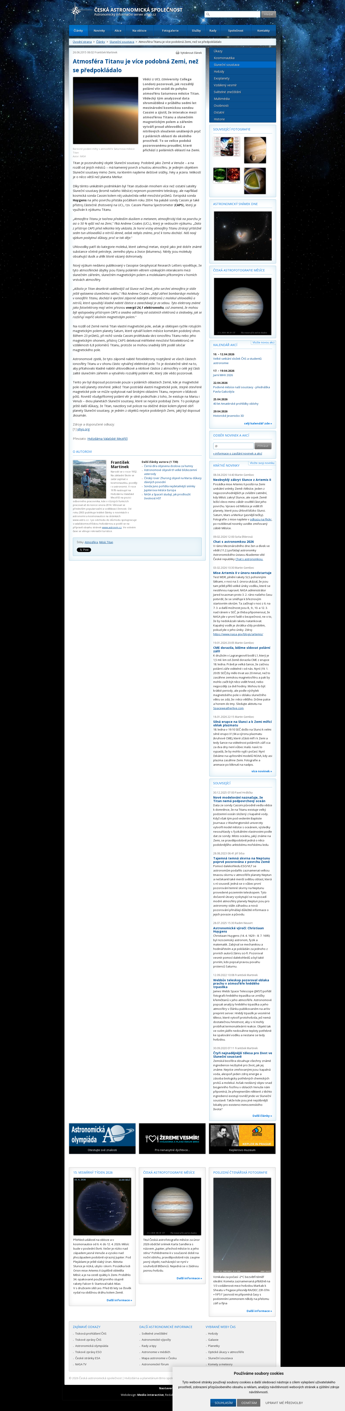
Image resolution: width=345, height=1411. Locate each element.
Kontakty (263, 30)
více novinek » (261, 771)
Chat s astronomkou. (249, 559)
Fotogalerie (170, 30)
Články (78, 30)
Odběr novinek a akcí (231, 435)
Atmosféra (91, 542)
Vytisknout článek (191, 53)
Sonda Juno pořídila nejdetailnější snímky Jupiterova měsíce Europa (169, 488)
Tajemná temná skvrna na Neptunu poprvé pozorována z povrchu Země (241, 860)
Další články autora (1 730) (160, 462)
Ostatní (219, 112)
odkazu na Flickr (261, 519)
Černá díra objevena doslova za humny (168, 466)
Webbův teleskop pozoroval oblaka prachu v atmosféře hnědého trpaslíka (241, 983)
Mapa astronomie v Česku (159, 1358)
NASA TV (80, 1364)
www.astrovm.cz (112, 527)
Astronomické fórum (155, 1364)
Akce (118, 30)
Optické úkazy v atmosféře (226, 1352)
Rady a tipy (149, 1346)
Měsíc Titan (106, 542)
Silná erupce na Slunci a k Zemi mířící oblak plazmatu (242, 723)
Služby (196, 30)
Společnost (235, 30)
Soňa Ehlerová (244, 537)
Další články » (262, 1116)
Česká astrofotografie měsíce (239, 270)
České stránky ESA (87, 1358)
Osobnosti (221, 105)
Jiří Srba (239, 853)
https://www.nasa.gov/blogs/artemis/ (238, 634)
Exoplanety (221, 78)
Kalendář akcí (225, 345)
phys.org (83, 429)
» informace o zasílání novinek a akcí (237, 453)
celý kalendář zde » (258, 423)
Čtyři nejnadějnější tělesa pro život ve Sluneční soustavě (242, 1055)
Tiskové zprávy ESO (88, 1352)
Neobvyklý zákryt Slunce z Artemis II (242, 480)
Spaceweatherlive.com (228, 708)
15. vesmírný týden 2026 (93, 1172)
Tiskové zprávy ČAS (88, 1340)
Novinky (99, 30)
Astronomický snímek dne (235, 204)
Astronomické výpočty (156, 1340)
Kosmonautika (224, 58)
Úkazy (218, 51)
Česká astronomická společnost (100, 1378)
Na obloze (139, 30)
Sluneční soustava (122, 42)
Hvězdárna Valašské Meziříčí (107, 439)
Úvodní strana (82, 42)
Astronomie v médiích (156, 1352)
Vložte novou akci (263, 342)
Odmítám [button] (249, 1403)
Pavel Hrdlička (244, 792)
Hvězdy (219, 71)
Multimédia (222, 99)
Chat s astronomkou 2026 (233, 542)
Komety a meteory (220, 1364)
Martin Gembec (244, 475)
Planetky (214, 1346)
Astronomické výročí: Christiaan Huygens (238, 930)
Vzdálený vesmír (225, 85)
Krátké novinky (226, 465)
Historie (219, 119)
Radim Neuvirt (244, 923)
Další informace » (119, 1300)
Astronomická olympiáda (91, 1346)
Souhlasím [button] (224, 1403)
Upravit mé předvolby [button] (284, 1403)
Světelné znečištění (227, 92)
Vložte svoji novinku (262, 463)
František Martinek (106, 52)
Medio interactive (150, 1395)
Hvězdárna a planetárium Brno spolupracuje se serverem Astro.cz (169, 1378)
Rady (213, 30)
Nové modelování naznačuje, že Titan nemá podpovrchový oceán (239, 799)
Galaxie (213, 1340)
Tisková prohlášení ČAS (90, 1333)
